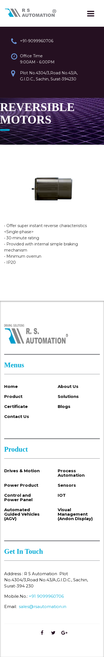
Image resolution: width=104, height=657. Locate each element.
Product (13, 396)
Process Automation (71, 473)
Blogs (64, 406)
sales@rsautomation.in (42, 606)
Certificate (16, 406)
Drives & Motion (22, 471)
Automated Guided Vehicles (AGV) (22, 514)
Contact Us (16, 416)
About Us (68, 386)
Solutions (68, 396)
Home (11, 386)
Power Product (21, 485)
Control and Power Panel (18, 497)
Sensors (67, 485)
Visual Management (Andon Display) (75, 514)
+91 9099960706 (46, 596)
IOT (62, 495)
